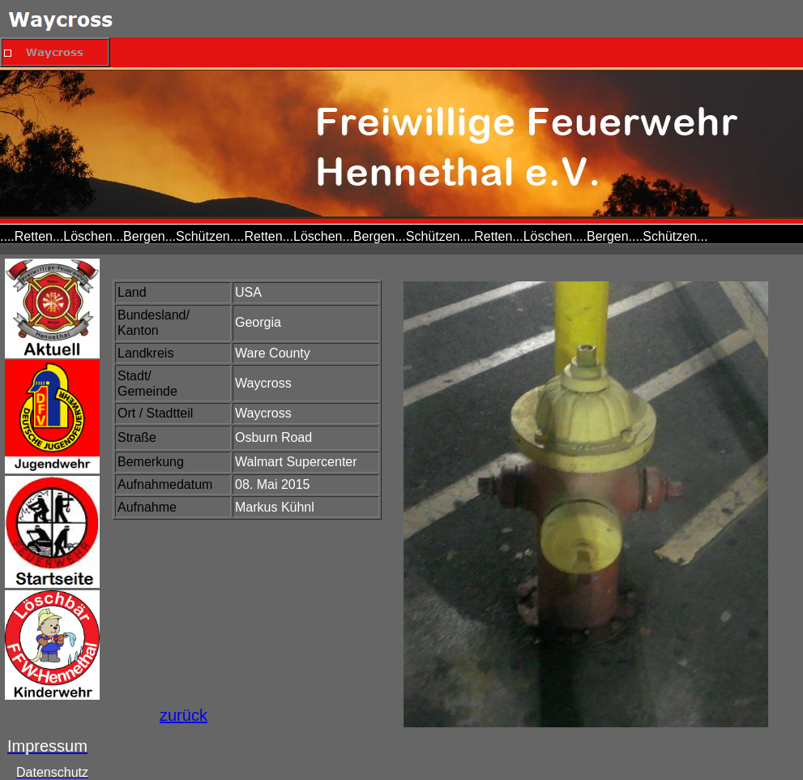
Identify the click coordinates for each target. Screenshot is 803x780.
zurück (183, 715)
